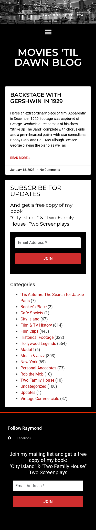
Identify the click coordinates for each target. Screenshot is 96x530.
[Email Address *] (48, 242)
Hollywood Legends (38, 343)
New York (28, 361)
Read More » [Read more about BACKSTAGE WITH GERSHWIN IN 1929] (20, 158)
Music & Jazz (32, 355)
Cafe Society (31, 313)
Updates (27, 392)
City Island (29, 319)
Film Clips (29, 331)
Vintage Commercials (39, 398)
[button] (48, 32)
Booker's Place (33, 306)
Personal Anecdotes (38, 368)
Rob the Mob (32, 374)
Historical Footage (37, 337)
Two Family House (37, 380)
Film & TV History (36, 325)
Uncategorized (33, 386)
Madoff (27, 349)
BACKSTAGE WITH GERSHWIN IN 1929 (36, 98)
